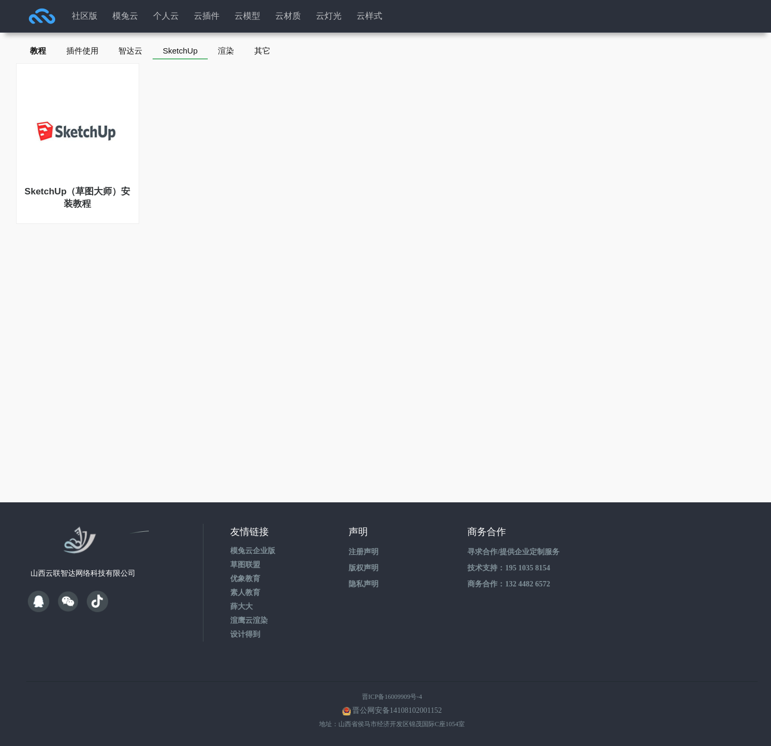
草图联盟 (245, 565)
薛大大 (241, 606)
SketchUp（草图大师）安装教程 (77, 197)
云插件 (207, 15)
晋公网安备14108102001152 (397, 710)
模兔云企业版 (252, 551)
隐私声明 (364, 584)
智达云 (134, 50)
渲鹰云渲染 (249, 620)
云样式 (369, 15)
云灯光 (329, 15)
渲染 (231, 50)
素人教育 (245, 593)
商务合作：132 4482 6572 (508, 584)
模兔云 (125, 15)
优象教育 (245, 579)
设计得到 (245, 634)
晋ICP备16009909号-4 (392, 696)
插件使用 (84, 50)
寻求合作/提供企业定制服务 (513, 552)
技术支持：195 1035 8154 (508, 568)
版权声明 (364, 568)
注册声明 (364, 552)
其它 (269, 50)
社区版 (84, 15)
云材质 (288, 15)
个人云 (166, 15)
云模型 (247, 15)
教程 (39, 50)
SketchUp (184, 50)
